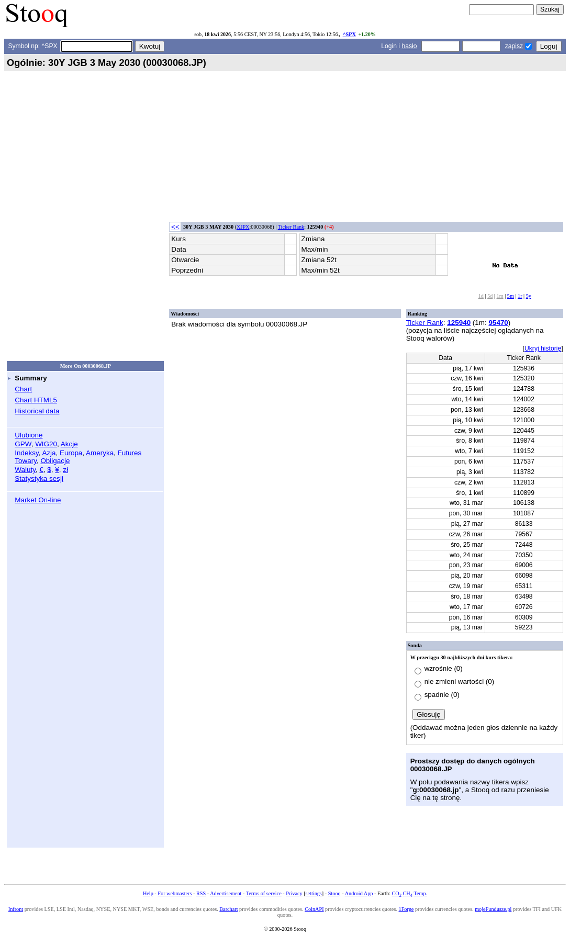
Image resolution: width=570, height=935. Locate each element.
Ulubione (28, 435)
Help (148, 893)
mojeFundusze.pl (493, 909)
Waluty (25, 470)
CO (396, 893)
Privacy (294, 893)
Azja (48, 453)
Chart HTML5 (36, 400)
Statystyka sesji (39, 478)
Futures (130, 453)
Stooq (334, 893)
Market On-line (38, 500)
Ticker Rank (291, 227)
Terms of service (264, 893)
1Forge (406, 909)
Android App (359, 893)
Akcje (69, 444)
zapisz (514, 46)
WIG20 (46, 444)
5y (528, 296)
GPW (23, 444)
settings (314, 893)
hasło (409, 46)
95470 (498, 322)
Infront (15, 909)
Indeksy (26, 453)
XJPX (243, 227)
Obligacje (55, 461)
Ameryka (100, 453)
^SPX (349, 34)
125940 (459, 322)
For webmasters (175, 893)
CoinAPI (314, 909)
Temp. (420, 893)
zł (65, 470)
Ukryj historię (542, 348)
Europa (71, 453)
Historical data (37, 411)
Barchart (228, 909)
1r (520, 296)
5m (510, 296)
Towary (26, 461)
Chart (23, 389)
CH (407, 893)
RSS (201, 893)
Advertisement (225, 893)
